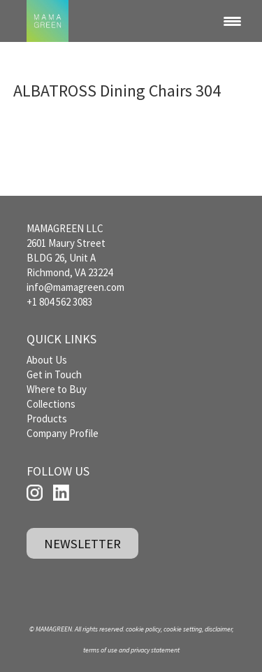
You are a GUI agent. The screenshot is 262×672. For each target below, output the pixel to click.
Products (47, 418)
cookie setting (182, 629)
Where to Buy (57, 389)
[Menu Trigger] (233, 21)
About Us (47, 359)
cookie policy (143, 629)
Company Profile (63, 433)
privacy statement (155, 650)
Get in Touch (54, 374)
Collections (51, 403)
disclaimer (218, 629)
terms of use (100, 650)
